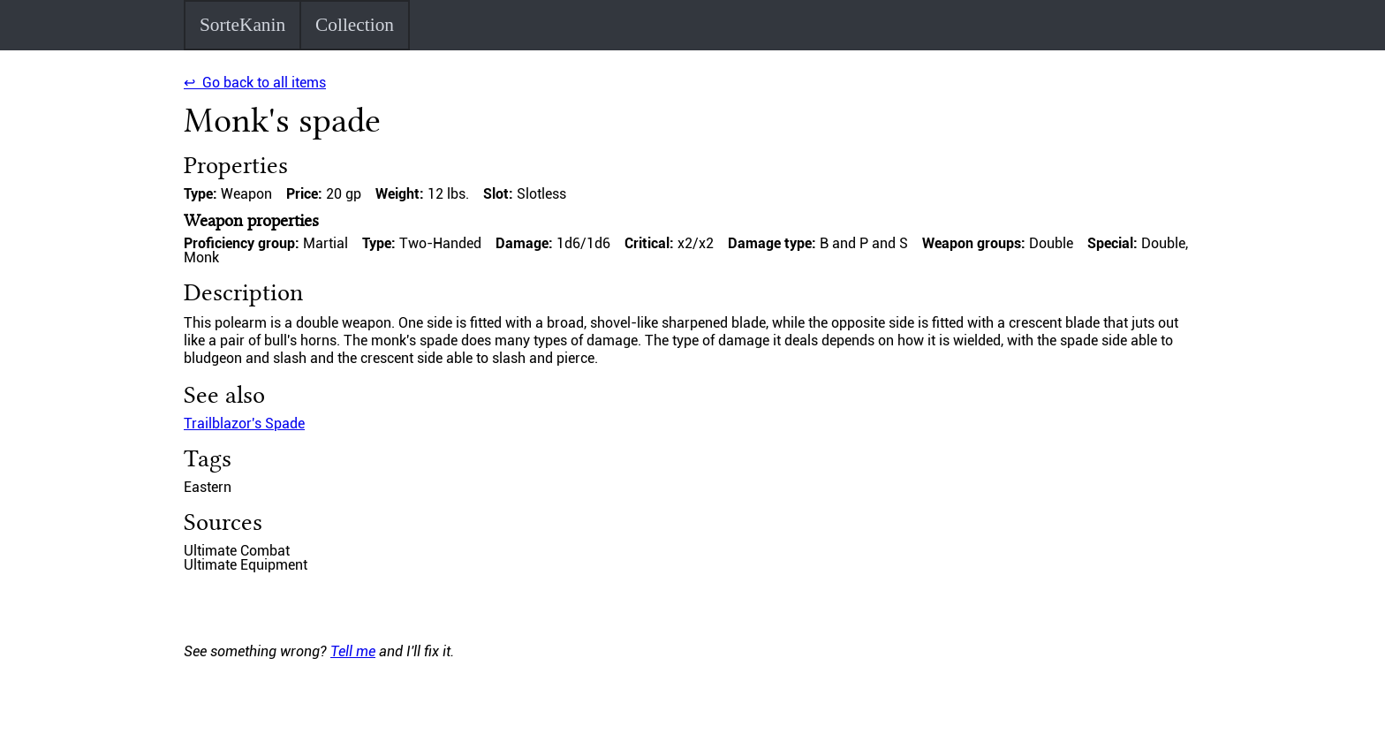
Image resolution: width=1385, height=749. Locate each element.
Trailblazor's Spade (244, 423)
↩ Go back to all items (255, 82)
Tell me (352, 651)
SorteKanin (242, 24)
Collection (354, 24)
